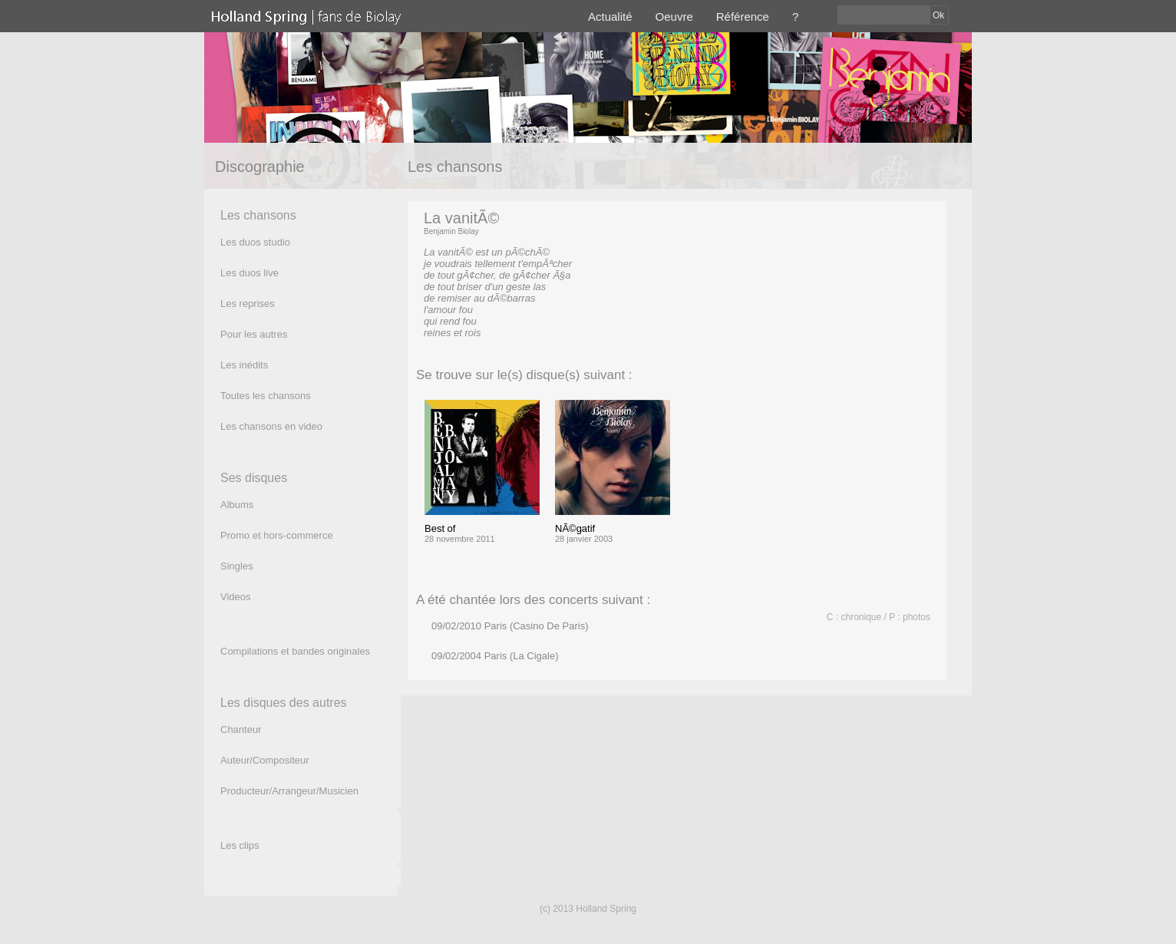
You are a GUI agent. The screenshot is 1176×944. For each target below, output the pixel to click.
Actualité (610, 16)
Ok (938, 15)
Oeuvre (674, 16)
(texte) (498, 332)
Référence (742, 16)
